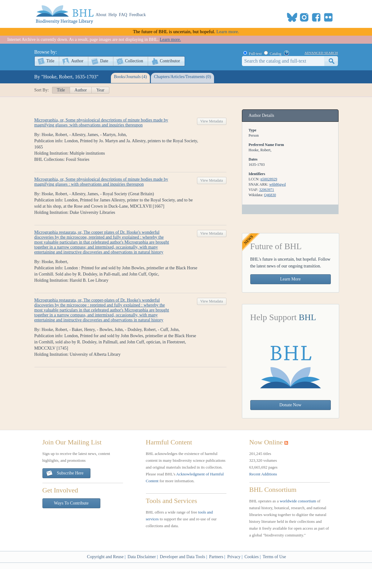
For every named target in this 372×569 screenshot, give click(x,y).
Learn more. (228, 31)
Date (104, 61)
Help (112, 14)
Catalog (275, 53)
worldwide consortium (298, 501)
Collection (134, 61)
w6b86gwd (277, 184)
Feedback (137, 14)
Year (100, 90)
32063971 (266, 189)
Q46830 (270, 195)
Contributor (170, 61)
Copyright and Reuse (105, 556)
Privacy (234, 556)
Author (77, 61)
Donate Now (290, 405)
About (101, 14)
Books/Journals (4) (130, 76)
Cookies (251, 556)
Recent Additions (263, 474)
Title (50, 61)
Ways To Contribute (71, 503)
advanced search (321, 52)
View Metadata (211, 121)
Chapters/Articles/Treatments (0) (182, 76)
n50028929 (268, 179)
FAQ (123, 14)
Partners (216, 556)
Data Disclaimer (142, 556)
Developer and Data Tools (182, 556)
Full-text (255, 53)
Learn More (290, 279)
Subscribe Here (65, 473)
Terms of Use (274, 556)
